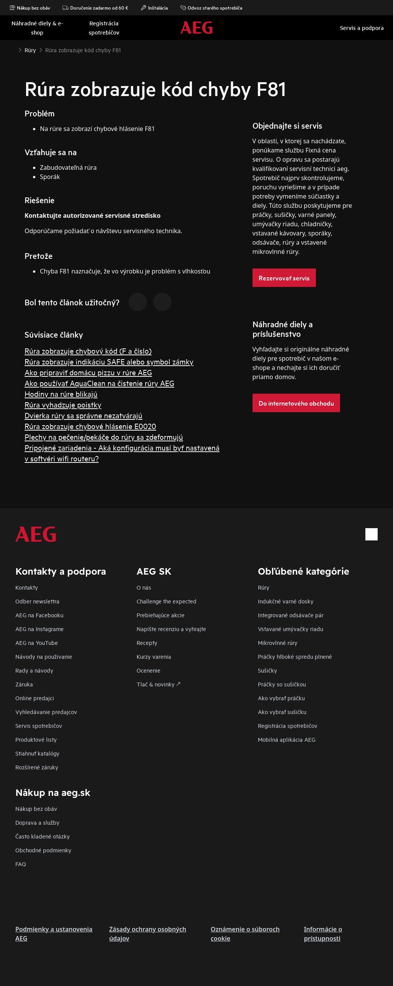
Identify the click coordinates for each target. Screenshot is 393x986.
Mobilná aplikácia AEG (286, 739)
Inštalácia (154, 8)
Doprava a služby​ (37, 822)
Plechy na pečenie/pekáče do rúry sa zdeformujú (104, 436)
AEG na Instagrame (39, 628)
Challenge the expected (166, 601)
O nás (144, 587)
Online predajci (34, 697)
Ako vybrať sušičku (282, 711)
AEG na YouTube (36, 642)
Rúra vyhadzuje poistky (63, 404)
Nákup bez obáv (29, 8)
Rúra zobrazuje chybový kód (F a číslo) (88, 350)
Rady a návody (34, 670)
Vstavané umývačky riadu (290, 628)
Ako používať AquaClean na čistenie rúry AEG (99, 383)
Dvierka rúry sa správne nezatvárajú (83, 415)
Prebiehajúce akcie (161, 614)
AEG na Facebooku (39, 614)
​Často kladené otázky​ (42, 836)
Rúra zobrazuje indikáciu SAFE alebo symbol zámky (109, 361)
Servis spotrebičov (38, 725)
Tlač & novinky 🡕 (158, 684)
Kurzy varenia (154, 656)
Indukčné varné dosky (286, 601)
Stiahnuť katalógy (37, 753)
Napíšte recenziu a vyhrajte (171, 628)
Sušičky (267, 670)
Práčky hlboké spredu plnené (295, 656)
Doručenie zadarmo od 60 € (95, 8)
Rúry (263, 587)
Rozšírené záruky (36, 767)
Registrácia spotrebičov (287, 725)
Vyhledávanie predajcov (46, 711)
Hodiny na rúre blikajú (61, 393)
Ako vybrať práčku (281, 697)
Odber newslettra (37, 601)
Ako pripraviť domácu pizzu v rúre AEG (88, 372)
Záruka (24, 684)
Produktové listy (36, 739)
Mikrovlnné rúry (277, 642)
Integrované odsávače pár (291, 614)
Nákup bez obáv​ (36, 808)
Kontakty (26, 587)
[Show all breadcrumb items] (12, 49)
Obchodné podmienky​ (43, 849)
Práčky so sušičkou (282, 684)
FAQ (20, 863)
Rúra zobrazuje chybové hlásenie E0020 (90, 426)
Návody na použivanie (43, 656)
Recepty (147, 642)
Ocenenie (148, 670)
